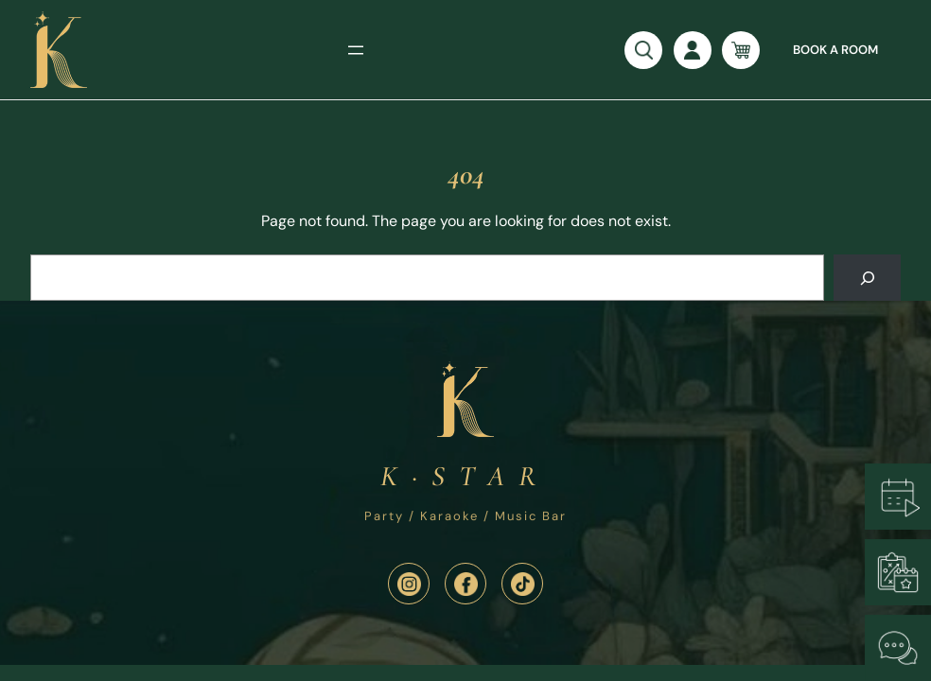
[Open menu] (355, 50)
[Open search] (643, 50)
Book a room (835, 50)
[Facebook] (465, 583)
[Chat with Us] (898, 648)
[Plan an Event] (898, 572)
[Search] (867, 277)
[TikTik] (522, 583)
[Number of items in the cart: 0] (741, 50)
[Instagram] (409, 583)
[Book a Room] (898, 496)
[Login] (692, 50)
